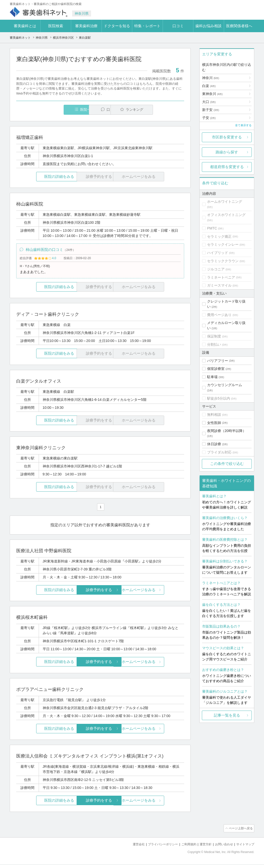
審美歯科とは (25, 26)
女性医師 (214, 423)
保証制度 (214, 336)
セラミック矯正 (219, 236)
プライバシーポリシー (156, 845)
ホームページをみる (156, 591)
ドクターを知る (117, 26)
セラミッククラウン (223, 261)
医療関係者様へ (239, 26)
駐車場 (212, 377)
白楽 (209, 86)
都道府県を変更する (227, 167)
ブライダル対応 (219, 452)
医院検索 (55, 26)
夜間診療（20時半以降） (226, 431)
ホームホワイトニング (224, 202)
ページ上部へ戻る (240, 829)
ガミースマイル (219, 285)
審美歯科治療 (86, 26)
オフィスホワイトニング (226, 215)
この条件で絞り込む (227, 463)
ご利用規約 (184, 845)
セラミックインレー (223, 244)
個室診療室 (216, 369)
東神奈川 (212, 94)
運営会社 (130, 845)
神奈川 (210, 78)
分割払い (214, 344)
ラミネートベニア (221, 277)
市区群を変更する (227, 137)
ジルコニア (216, 269)
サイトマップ (244, 845)
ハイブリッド (217, 253)
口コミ (178, 26)
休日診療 (214, 444)
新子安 (210, 110)
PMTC (212, 228)
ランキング (155, 110)
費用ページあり (219, 315)
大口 (209, 102)
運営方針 (202, 845)
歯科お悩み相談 (208, 26)
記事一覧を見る (227, 715)
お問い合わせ (222, 845)
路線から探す (227, 152)
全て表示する (243, 125)
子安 (209, 118)
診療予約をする (100, 591)
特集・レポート (147, 26)
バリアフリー (217, 361)
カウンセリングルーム (224, 385)
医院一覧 (50, 110)
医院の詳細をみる (44, 177)
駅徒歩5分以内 (218, 398)
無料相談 (214, 415)
